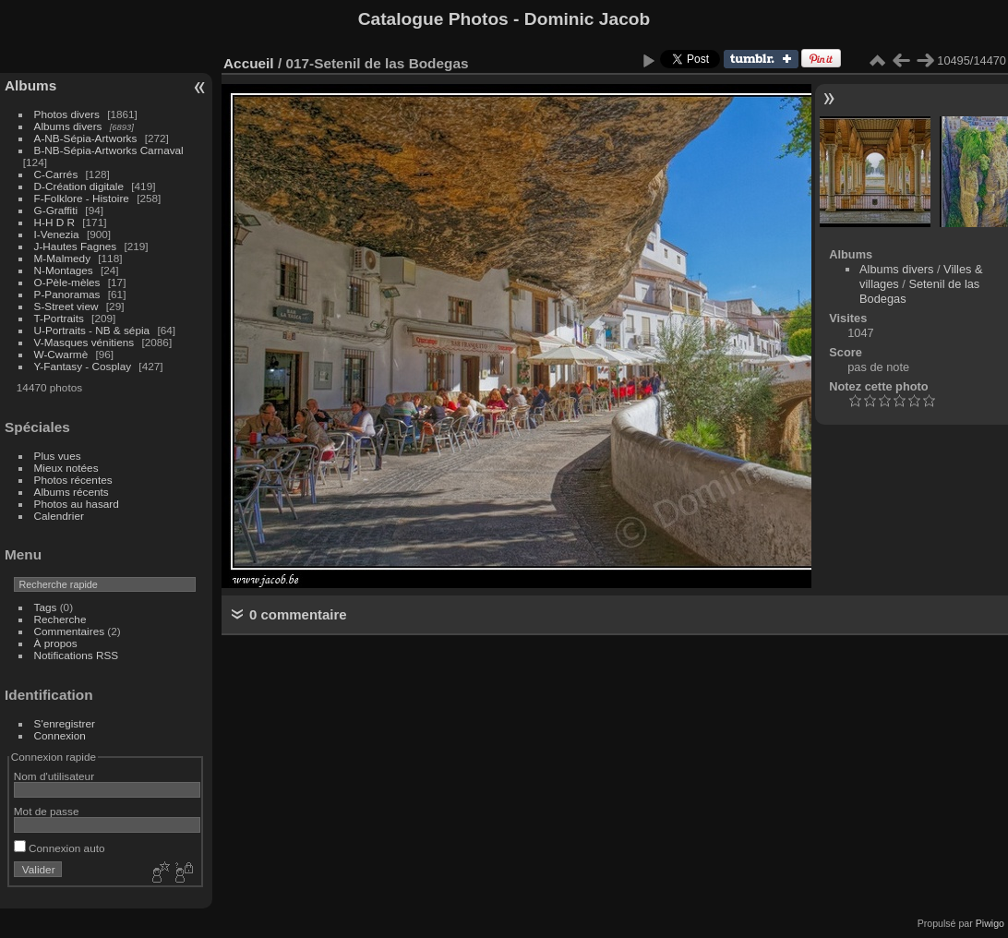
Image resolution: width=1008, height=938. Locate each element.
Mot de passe (46, 811)
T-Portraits (59, 318)
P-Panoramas (67, 294)
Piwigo (990, 923)
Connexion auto (59, 848)
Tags (45, 607)
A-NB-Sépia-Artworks (86, 138)
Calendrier (59, 516)
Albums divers (68, 126)
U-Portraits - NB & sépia (92, 330)
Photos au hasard (76, 504)
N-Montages (63, 270)
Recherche (60, 619)
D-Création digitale (79, 186)
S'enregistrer (64, 723)
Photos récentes (73, 480)
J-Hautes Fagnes (75, 246)
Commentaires (69, 631)
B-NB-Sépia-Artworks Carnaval (109, 150)
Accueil (248, 63)
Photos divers (67, 114)
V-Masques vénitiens (84, 342)
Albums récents (71, 492)
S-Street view (66, 306)
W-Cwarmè (61, 354)
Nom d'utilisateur (54, 776)
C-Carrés (56, 174)
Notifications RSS (76, 655)
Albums (30, 85)
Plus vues (57, 456)
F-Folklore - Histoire (81, 198)
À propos (56, 643)
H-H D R (54, 222)
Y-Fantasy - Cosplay (83, 366)
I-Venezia (56, 234)
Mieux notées (66, 468)
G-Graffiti (56, 210)
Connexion (60, 735)
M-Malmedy (62, 258)
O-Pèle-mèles (67, 282)
